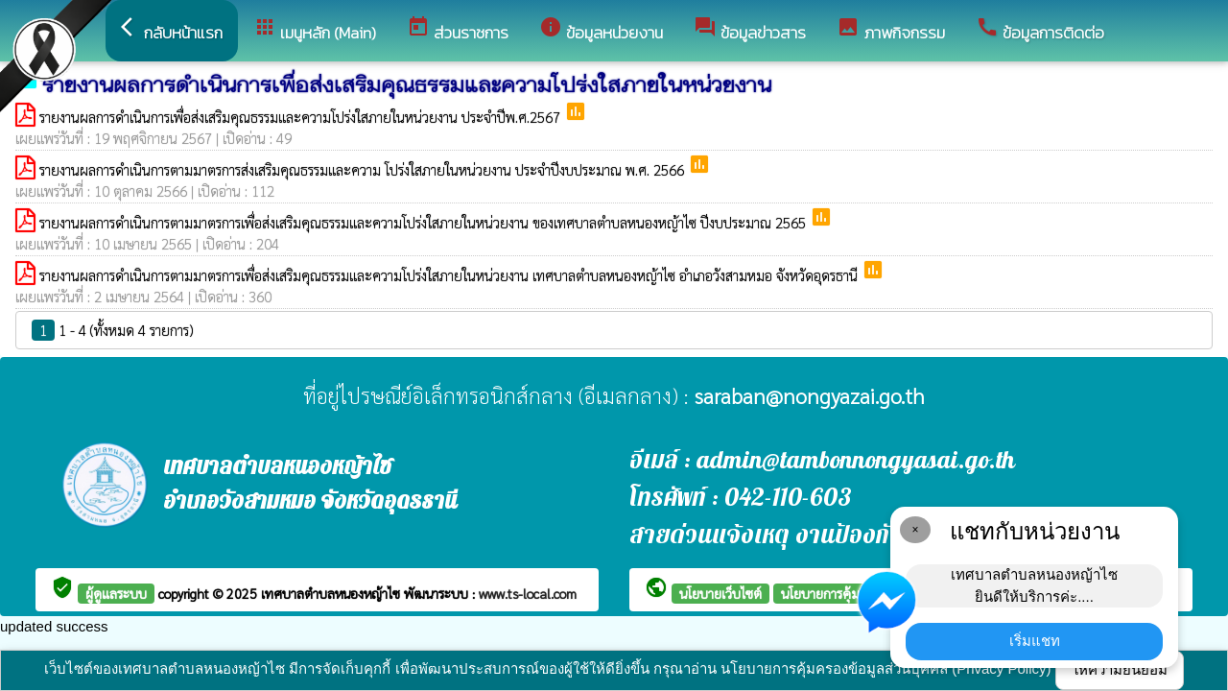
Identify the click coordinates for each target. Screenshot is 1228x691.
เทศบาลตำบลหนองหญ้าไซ (332, 593)
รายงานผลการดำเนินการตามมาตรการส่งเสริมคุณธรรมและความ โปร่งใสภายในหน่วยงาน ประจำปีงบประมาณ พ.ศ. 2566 (363, 169)
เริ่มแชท (1034, 640)
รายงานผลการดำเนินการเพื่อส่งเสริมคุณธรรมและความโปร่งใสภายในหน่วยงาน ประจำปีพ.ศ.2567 (301, 116)
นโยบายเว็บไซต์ (720, 593)
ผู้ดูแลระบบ (116, 593)
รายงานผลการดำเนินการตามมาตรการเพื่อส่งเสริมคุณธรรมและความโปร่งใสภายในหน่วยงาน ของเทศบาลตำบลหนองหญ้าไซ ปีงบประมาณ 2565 (424, 222)
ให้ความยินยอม (1120, 669)
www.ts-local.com (528, 593)
